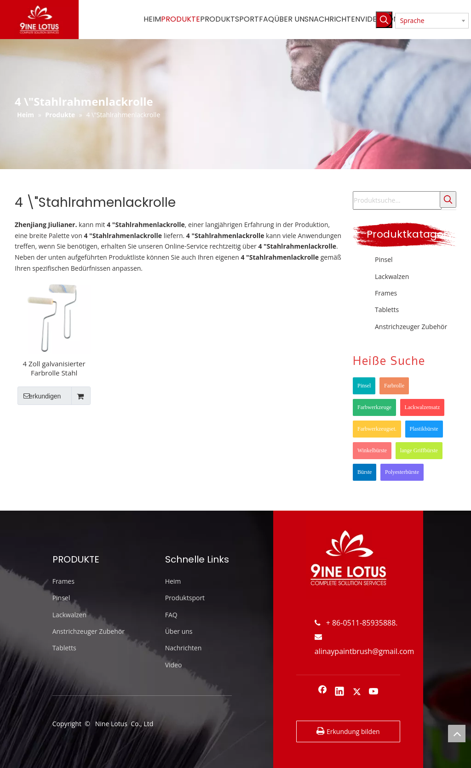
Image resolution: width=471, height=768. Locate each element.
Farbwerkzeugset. (376, 429)
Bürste (364, 472)
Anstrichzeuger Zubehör (411, 326)
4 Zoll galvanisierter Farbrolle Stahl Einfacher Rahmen (54, 368)
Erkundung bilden (347, 731)
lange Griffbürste (419, 450)
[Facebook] (322, 692)
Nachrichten (183, 647)
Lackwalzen (392, 276)
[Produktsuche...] (397, 200)
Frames (386, 293)
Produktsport (185, 597)
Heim (173, 581)
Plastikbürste (424, 429)
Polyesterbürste (402, 472)
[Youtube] (374, 692)
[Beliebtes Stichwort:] (384, 19)
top (456, 733)
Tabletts (387, 309)
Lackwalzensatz (422, 407)
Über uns (179, 631)
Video (173, 664)
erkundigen (39, 396)
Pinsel (384, 259)
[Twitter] (357, 692)
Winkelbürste (372, 450)
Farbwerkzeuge (374, 407)
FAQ (171, 614)
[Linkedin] (339, 692)
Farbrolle (394, 385)
